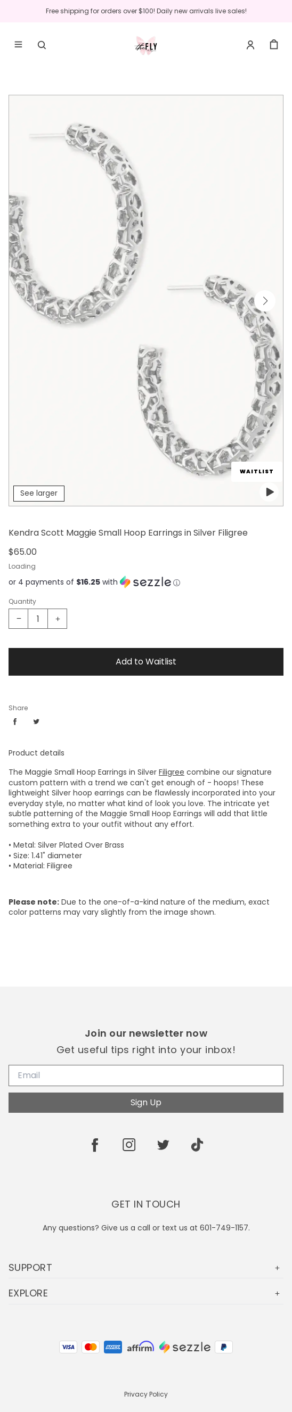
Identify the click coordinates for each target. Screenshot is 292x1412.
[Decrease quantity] (18, 618)
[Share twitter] (36, 721)
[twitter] (163, 1144)
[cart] (273, 44)
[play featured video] (269, 492)
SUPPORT (146, 1267)
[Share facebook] (15, 721)
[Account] (250, 44)
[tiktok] (197, 1144)
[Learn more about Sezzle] (176, 582)
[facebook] (95, 1144)
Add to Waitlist (146, 661)
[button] (265, 301)
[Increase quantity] (57, 618)
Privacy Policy (146, 1394)
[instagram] (129, 1144)
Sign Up (146, 1102)
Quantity (22, 601)
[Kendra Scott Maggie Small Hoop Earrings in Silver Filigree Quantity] (37, 618)
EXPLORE (146, 1293)
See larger (39, 493)
